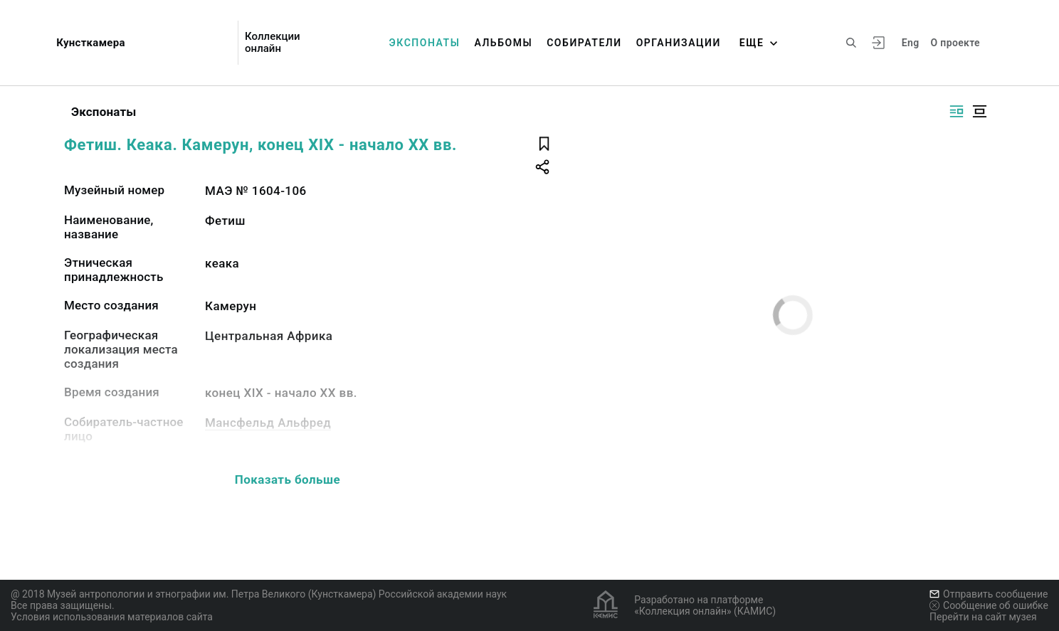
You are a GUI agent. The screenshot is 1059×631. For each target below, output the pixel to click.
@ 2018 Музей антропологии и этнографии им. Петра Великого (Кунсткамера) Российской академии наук (259, 594)
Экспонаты (424, 42)
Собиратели (584, 42)
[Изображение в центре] (979, 111)
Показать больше (287, 479)
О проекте (955, 42)
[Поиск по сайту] (851, 42)
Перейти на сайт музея (983, 616)
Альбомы (503, 42)
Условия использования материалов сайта (112, 616)
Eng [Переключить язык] (911, 42)
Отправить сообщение (988, 594)
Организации (678, 42)
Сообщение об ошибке (988, 605)
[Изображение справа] (956, 111)
